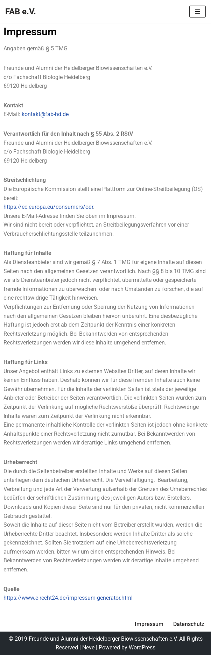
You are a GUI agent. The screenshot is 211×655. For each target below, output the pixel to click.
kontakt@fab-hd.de (45, 114)
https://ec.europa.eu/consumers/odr (48, 207)
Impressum (149, 624)
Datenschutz (188, 624)
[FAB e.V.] (20, 11)
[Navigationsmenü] (197, 11)
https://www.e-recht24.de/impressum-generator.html (68, 598)
